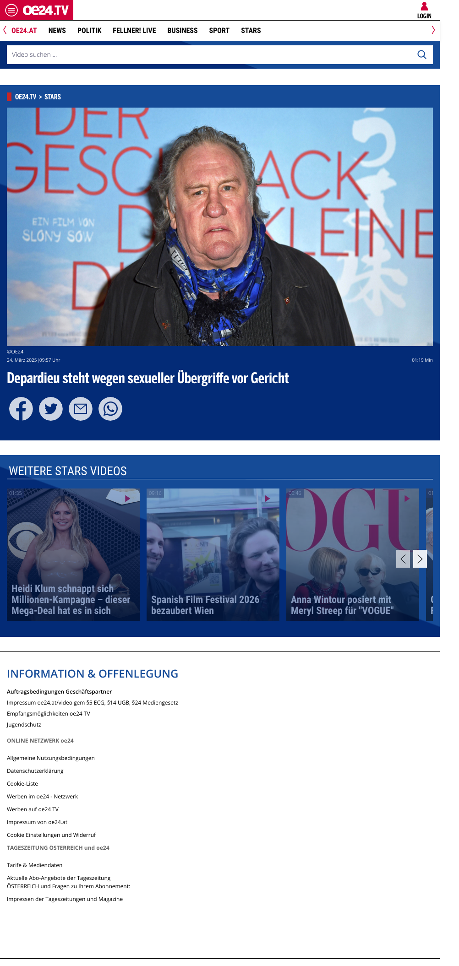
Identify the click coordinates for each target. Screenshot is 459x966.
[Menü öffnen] (11, 10)
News (57, 30)
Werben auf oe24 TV (33, 809)
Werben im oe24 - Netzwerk (42, 796)
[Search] (422, 55)
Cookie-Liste (22, 783)
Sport (219, 30)
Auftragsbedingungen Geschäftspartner (59, 691)
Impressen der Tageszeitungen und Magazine (65, 899)
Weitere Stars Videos (68, 471)
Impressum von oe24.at (37, 822)
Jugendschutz (24, 724)
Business (183, 30)
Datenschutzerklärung (35, 771)
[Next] (432, 31)
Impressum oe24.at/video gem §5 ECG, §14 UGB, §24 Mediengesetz (92, 702)
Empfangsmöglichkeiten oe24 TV (48, 713)
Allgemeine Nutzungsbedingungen (51, 758)
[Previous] (8, 31)
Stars (251, 30)
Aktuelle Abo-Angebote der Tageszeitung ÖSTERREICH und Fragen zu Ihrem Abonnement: (68, 882)
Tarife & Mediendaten (34, 865)
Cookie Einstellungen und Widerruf (51, 835)
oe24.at (24, 30)
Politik (89, 30)
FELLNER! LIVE (134, 30)
